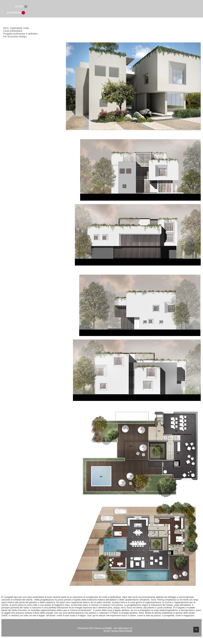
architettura (14, 12)
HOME (19, 6)
